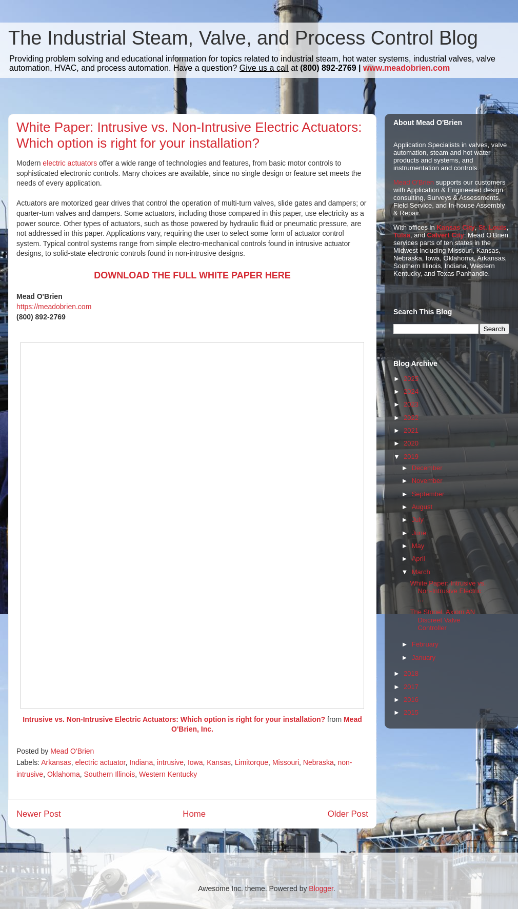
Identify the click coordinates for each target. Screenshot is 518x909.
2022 (411, 417)
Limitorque (251, 762)
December (427, 468)
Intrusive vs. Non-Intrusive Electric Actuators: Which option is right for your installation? (174, 719)
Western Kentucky (168, 774)
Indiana (141, 762)
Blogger (321, 888)
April (418, 558)
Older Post (348, 814)
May (418, 546)
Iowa (195, 762)
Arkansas (56, 762)
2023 (411, 404)
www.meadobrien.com (406, 68)
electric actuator (100, 762)
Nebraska (318, 762)
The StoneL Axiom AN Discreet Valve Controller (442, 620)
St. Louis (493, 227)
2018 (411, 673)
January (423, 657)
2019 (411, 456)
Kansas (219, 762)
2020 (411, 443)
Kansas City (455, 227)
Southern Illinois (109, 774)
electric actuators (70, 163)
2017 (411, 687)
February (425, 644)
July (418, 519)
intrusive (170, 762)
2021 (411, 430)
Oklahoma (63, 774)
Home (194, 814)
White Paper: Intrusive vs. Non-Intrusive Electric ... (448, 591)
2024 (411, 391)
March (421, 572)
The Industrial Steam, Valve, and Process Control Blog (243, 38)
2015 (411, 712)
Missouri (285, 762)
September (428, 494)
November (427, 480)
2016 (411, 699)
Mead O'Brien (413, 182)
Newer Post (38, 814)
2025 (411, 378)
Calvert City (445, 235)
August (422, 507)
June (419, 533)
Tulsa (401, 235)
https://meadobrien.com (53, 306)
